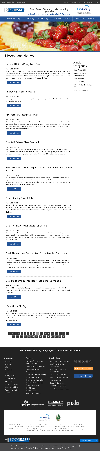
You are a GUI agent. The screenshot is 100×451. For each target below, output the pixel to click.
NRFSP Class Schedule (57, 374)
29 (52, 337)
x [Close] (79, 446)
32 (63, 337)
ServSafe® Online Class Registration (58, 370)
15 (56, 333)
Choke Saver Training (33, 394)
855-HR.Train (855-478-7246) (88, 2)
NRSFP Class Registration (59, 377)
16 (60, 333)
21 (21, 337)
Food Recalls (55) (80, 70)
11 (41, 333)
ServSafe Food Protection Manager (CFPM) (36, 362)
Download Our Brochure (83, 376)
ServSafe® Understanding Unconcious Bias (35, 384)
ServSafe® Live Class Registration (57, 365)
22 (25, 337)
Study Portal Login (57, 383)
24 (33, 337)
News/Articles (10, 2)
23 (29, 337)
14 (52, 333)
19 (14, 337)
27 (44, 337)
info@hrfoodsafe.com (71, 2)
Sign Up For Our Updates (83, 368)
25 (37, 337)
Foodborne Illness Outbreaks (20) (80, 74)
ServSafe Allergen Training (36, 374)
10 (37, 333)
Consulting (67, 19)
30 (56, 337)
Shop (3, 2)
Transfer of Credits (11, 384)
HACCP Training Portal (58, 386)
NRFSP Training (29, 19)
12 (45, 333)
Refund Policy (10, 378)
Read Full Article (14, 82)
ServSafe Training (14, 18)
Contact (24, 2)
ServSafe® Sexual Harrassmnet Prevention (35, 379)
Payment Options (56, 380)
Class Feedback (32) (81, 90)
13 (48, 333)
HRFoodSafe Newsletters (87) (83, 86)
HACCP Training (43, 19)
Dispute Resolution (11, 390)
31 (60, 337)
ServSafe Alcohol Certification (33, 370)
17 (64, 333)
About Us (8, 361)
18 (67, 333)
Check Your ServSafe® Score (60, 389)
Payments (90, 19)
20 (17, 337)
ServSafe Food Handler (35, 366)
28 (48, 337)
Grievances (9, 381)
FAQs (6, 367)
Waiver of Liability (11, 387)
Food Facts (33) (79, 82)
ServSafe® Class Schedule (59, 361)
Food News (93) (79, 79)
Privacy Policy (10, 376)
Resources (18, 2)
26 (41, 337)
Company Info (80, 19)
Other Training (57, 19)
